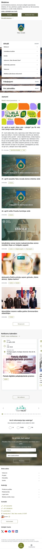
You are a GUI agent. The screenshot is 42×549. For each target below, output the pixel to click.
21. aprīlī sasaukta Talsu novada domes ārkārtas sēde (21, 179)
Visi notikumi (21, 397)
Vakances (4, 473)
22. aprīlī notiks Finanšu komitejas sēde (16, 211)
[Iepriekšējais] (3, 408)
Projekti (4, 475)
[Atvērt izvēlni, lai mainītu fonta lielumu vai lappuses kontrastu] (31, 546)
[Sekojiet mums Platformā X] (2, 531)
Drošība (11, 317)
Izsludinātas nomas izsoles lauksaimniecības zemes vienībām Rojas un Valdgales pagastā (20, 244)
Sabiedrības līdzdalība (15, 150)
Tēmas (9, 450)
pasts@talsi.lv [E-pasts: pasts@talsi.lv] (7, 511)
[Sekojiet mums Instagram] (13, 531)
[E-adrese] (4, 516)
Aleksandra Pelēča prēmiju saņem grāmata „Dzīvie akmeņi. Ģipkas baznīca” (20, 278)
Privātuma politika (7, 489)
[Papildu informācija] (9, 516)
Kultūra (11, 283)
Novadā (11, 182)
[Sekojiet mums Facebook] (9, 531)
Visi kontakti (9, 521)
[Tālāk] (39, 408)
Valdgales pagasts (19, 249)
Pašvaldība (5, 478)
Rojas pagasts (29, 249)
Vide (24, 150)
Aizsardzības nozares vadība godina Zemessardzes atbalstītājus (20, 312)
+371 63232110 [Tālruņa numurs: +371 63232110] (7, 506)
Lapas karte (5, 494)
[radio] (11, 427)
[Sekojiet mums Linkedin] (16, 531)
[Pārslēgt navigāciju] (21, 545)
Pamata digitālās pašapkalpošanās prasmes (18, 376)
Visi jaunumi (21, 324)
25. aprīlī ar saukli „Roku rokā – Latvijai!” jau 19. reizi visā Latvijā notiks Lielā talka (21, 128)
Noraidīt (9, 15)
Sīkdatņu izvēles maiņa (8, 497)
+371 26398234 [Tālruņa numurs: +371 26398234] (7, 508)
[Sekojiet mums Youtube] (6, 531)
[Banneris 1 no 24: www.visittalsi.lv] (21, 408)
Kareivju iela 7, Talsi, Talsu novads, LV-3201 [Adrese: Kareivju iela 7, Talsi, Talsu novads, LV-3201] (15, 513)
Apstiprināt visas (29, 15)
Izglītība (6, 379)
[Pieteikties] (21, 461)
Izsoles (11, 249)
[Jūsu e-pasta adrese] (21, 455)
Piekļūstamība (6, 492)
